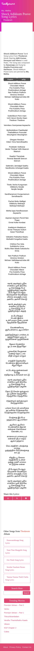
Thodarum (7, 20)
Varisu (6, 609)
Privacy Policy (15, 647)
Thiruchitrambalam (11, 617)
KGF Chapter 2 (10, 628)
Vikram (7, 624)
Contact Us (26, 647)
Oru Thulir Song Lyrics (15, 560)
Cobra (6, 632)
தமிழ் (24, 79)
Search (26, 593)
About (5, 647)
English (10, 79)
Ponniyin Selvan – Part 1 (14, 613)
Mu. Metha (6, 11)
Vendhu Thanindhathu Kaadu (16, 620)
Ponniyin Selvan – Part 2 (14, 605)
